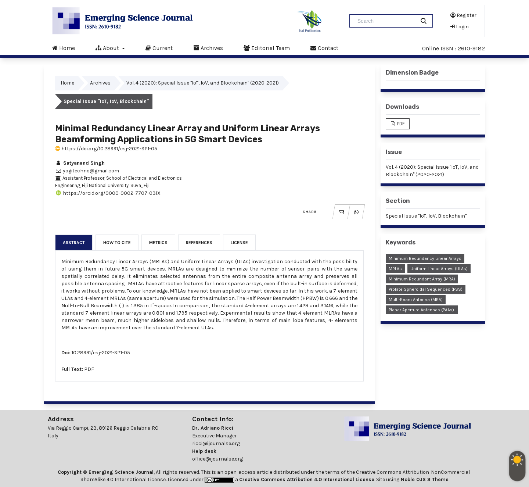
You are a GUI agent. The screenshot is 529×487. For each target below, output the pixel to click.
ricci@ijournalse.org (216, 443)
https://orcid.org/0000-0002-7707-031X (108, 193)
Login (459, 26)
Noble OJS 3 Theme (424, 479)
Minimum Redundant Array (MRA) (422, 279)
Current (159, 47)
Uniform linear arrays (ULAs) (439, 268)
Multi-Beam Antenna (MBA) (416, 299)
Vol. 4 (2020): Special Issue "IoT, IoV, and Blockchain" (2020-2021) (202, 83)
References (199, 242)
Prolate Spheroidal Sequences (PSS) (426, 289)
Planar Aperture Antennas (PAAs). (422, 309)
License (239, 242)
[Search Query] (385, 21)
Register (463, 15)
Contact (324, 47)
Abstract (74, 242)
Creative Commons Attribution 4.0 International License (306, 479)
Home (63, 47)
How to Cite (117, 242)
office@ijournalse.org (217, 459)
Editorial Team (267, 47)
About (108, 47)
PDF (89, 369)
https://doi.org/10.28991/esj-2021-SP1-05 (106, 149)
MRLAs (395, 268)
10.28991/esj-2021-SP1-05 (101, 353)
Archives (208, 47)
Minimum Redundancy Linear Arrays (425, 258)
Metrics (158, 242)
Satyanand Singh (80, 163)
